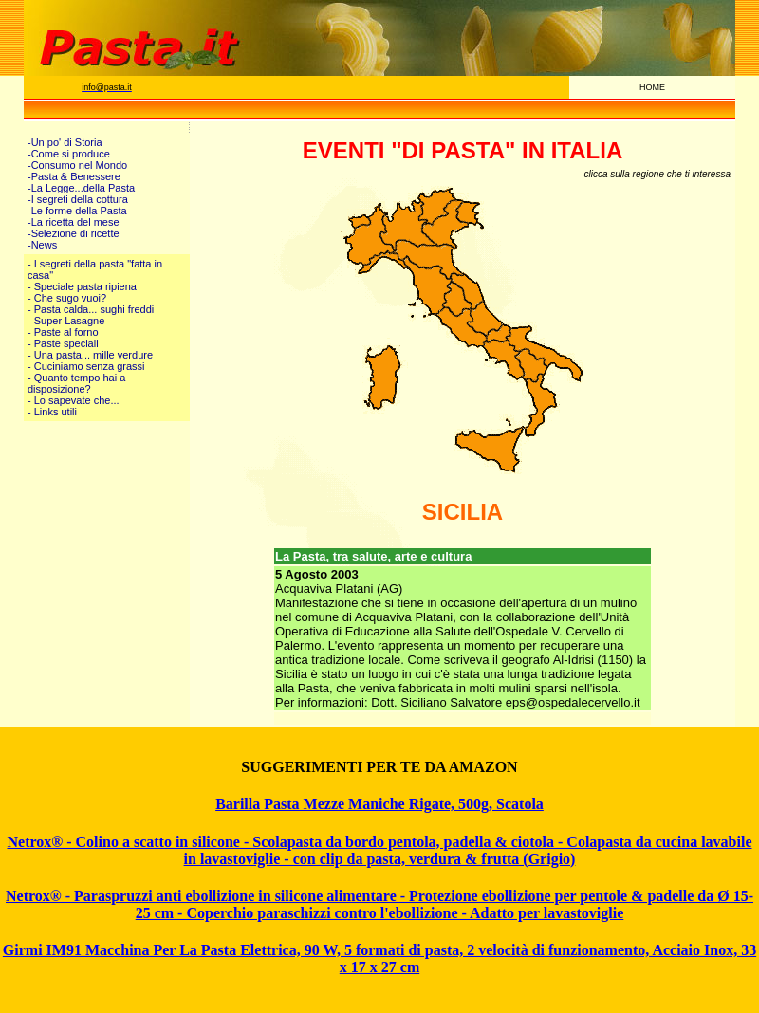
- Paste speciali (63, 343)
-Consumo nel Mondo (77, 165)
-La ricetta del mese (74, 222)
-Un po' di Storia (65, 142)
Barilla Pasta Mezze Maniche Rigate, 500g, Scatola (379, 804)
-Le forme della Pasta (77, 210)
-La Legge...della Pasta (81, 187)
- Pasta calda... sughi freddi (91, 309)
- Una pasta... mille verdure (90, 354)
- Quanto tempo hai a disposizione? (76, 383)
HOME (652, 87)
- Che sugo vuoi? (67, 298)
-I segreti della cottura (78, 199)
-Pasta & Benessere (74, 176)
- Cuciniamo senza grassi (86, 366)
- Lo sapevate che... (74, 400)
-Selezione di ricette (74, 233)
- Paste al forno (63, 332)
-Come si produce (69, 153)
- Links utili (52, 411)
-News (42, 244)
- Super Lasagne (66, 320)
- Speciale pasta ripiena (82, 286)
